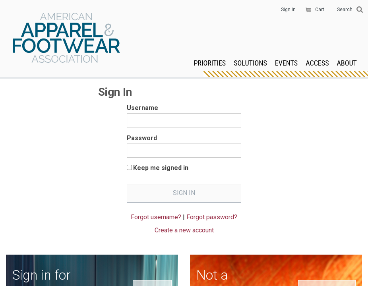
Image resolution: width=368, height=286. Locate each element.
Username (142, 108)
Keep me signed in (160, 168)
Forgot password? (211, 217)
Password (142, 138)
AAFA (66, 38)
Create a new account (184, 230)
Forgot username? (156, 217)
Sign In (288, 9)
